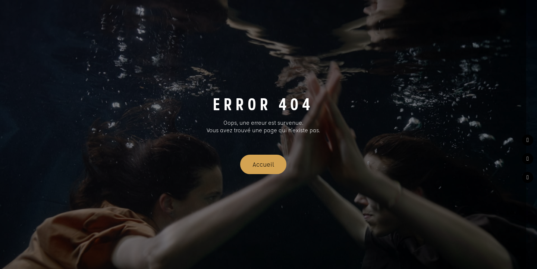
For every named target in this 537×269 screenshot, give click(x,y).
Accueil (263, 164)
